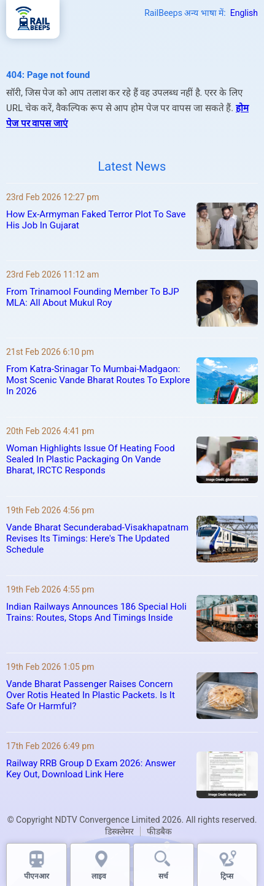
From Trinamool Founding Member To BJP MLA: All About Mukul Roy (92, 297)
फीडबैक (159, 831)
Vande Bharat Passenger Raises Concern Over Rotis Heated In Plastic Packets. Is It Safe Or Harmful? (90, 695)
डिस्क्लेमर (119, 831)
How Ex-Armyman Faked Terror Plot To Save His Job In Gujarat (95, 220)
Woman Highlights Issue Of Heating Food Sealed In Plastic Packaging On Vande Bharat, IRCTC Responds (90, 459)
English (244, 13)
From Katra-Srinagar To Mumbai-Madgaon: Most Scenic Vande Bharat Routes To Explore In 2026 (98, 380)
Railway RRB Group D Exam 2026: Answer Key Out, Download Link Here (91, 769)
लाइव (99, 876)
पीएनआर (36, 876)
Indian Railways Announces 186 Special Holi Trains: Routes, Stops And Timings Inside (96, 612)
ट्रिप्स (226, 876)
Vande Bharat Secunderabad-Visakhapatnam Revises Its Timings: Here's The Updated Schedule (97, 538)
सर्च (163, 876)
